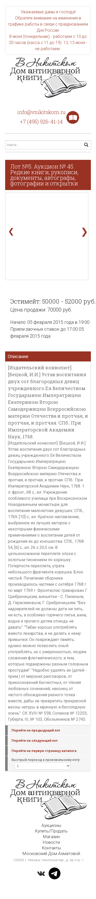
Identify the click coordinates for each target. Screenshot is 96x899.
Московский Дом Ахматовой (51, 853)
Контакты (51, 847)
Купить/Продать (51, 831)
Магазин (51, 836)
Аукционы (51, 825)
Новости (51, 842)
